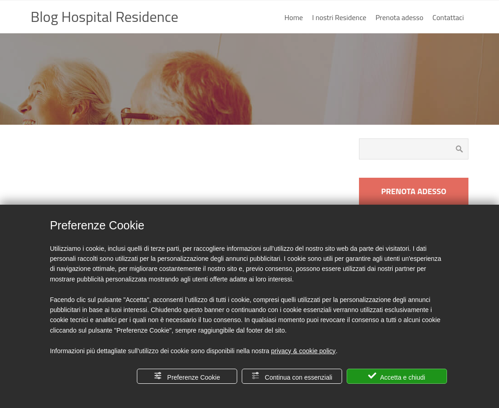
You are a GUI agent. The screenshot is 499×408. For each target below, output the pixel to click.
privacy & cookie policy (303, 351)
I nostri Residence (339, 17)
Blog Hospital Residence (104, 16)
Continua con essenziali (292, 376)
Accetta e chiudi (396, 376)
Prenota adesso (399, 17)
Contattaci (448, 17)
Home (294, 17)
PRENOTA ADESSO (413, 191)
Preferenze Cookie (187, 376)
